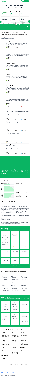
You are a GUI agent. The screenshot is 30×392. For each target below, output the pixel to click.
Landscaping (2, 372)
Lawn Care (8, 372)
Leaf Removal (13, 372)
